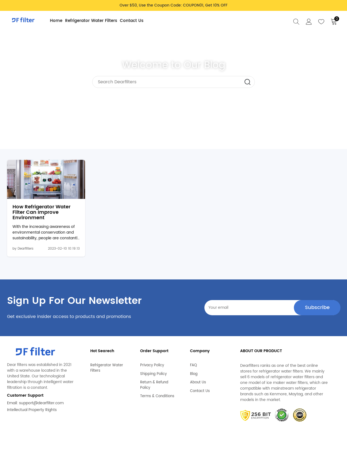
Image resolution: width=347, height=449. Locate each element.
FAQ (193, 363)
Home (56, 20)
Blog (194, 372)
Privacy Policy (152, 363)
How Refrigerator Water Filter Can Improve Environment (41, 213)
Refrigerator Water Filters (91, 20)
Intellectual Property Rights (32, 410)
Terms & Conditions (157, 394)
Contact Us (131, 20)
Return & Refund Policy (154, 383)
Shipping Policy (153, 372)
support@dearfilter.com (41, 403)
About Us (198, 380)
